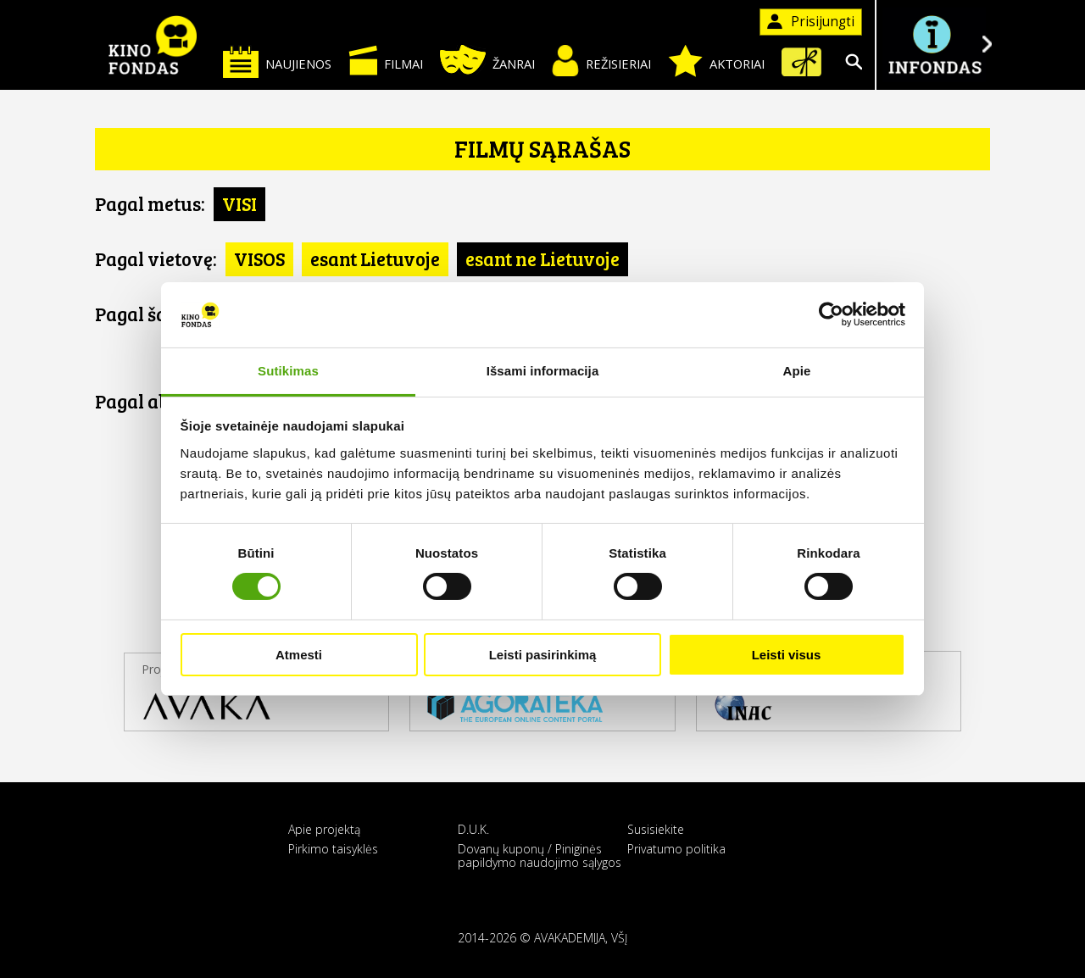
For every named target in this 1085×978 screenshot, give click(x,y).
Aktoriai (716, 61)
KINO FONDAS (152, 45)
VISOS (259, 258)
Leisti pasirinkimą (543, 654)
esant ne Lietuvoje (542, 258)
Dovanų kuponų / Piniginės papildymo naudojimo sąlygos (539, 855)
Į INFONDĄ (934, 44)
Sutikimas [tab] (288, 371)
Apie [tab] (797, 371)
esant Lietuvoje (375, 258)
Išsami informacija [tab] (543, 371)
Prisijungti (810, 22)
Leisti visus (786, 654)
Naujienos (277, 61)
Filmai (385, 60)
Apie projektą (324, 829)
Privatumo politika (676, 849)
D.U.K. (473, 829)
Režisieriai (601, 60)
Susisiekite (655, 829)
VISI (239, 203)
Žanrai (487, 60)
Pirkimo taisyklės (333, 849)
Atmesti (298, 654)
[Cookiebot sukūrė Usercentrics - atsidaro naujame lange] (831, 314)
